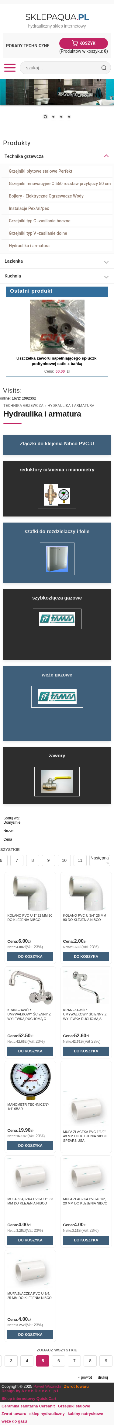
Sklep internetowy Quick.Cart (29, 1398)
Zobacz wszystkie (57, 1350)
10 (64, 860)
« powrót (85, 1377)
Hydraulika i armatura (29, 245)
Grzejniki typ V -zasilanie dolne (38, 233)
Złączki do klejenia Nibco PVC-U (57, 443)
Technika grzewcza (23, 406)
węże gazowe (57, 674)
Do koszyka (30, 957)
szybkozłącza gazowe (57, 597)
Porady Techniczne (27, 45)
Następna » (100, 860)
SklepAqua (56, 17)
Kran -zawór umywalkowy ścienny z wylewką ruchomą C (29, 1014)
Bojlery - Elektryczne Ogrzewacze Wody (46, 196)
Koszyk (87, 43)
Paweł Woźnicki (47, 1386)
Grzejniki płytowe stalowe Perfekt (40, 171)
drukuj (103, 1377)
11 (80, 860)
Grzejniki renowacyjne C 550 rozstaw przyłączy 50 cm (60, 183)
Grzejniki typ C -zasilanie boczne (40, 220)
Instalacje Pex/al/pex (29, 208)
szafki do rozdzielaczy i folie (57, 531)
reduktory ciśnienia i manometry (56, 469)
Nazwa (9, 831)
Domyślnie (11, 822)
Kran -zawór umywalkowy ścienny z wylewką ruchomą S (85, 1014)
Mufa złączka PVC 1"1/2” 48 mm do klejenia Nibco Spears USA (85, 1136)
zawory (57, 755)
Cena (7, 839)
